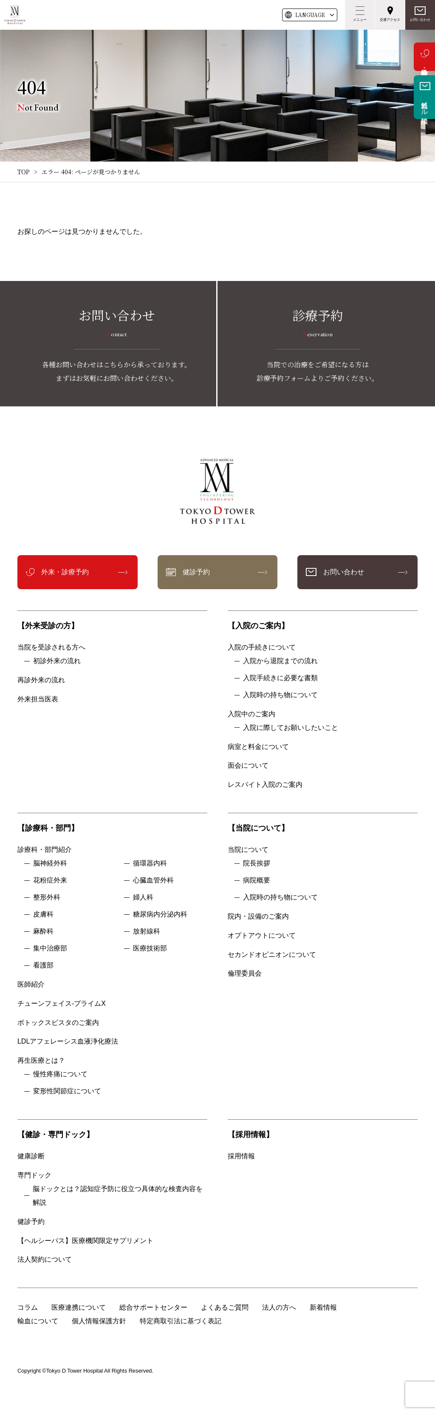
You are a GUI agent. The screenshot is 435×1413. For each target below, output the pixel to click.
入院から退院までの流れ (280, 660)
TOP (23, 171)
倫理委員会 (248, 973)
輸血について (37, 1321)
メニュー (360, 20)
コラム (27, 1307)
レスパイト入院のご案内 (265, 784)
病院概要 (256, 880)
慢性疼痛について (60, 1074)
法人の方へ (279, 1307)
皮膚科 (43, 914)
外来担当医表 (37, 699)
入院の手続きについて (262, 647)
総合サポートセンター (153, 1307)
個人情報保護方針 (99, 1321)
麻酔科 (43, 931)
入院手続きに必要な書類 (280, 677)
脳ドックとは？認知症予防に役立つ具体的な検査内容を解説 (118, 1195)
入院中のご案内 (251, 714)
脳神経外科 (50, 863)
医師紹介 (31, 984)
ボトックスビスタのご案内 (58, 1022)
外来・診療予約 (424, 57)
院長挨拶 (256, 863)
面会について (248, 765)
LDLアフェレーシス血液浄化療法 (67, 1041)
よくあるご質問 (225, 1307)
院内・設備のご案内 (258, 916)
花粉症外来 (50, 880)
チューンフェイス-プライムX (61, 1003)
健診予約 (196, 572)
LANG (310, 15)
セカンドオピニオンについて (272, 954)
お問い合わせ (420, 20)
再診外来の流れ (41, 680)
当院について (248, 849)
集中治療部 (50, 948)
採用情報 (241, 1156)
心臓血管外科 (153, 880)
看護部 (43, 965)
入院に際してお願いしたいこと (290, 727)
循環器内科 (150, 863)
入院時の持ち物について (280, 694)
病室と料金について (258, 746)
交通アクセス (390, 20)
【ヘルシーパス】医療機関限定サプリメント (85, 1240)
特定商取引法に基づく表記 (180, 1321)
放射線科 (146, 931)
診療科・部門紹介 (44, 849)
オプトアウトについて (262, 935)
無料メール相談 (424, 104)
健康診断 (31, 1156)
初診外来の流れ (57, 660)
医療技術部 (150, 948)
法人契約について (44, 1259)
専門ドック (34, 1175)
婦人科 (143, 897)
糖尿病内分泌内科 (160, 914)
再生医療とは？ (41, 1060)
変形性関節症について (67, 1091)
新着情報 (323, 1307)
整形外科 (46, 897)
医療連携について (78, 1307)
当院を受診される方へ (51, 647)
